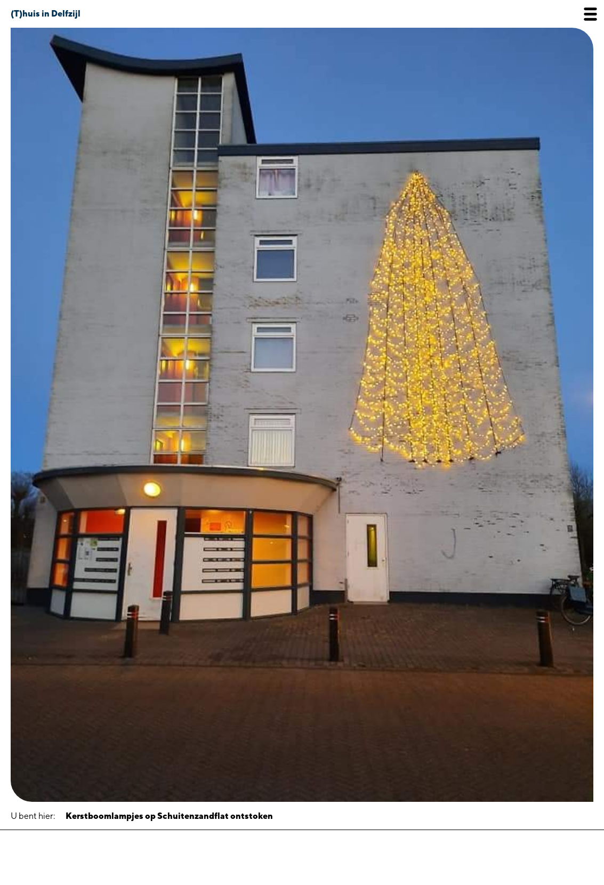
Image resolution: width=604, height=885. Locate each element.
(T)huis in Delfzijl (45, 14)
